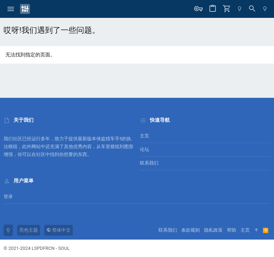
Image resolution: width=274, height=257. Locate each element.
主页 (144, 135)
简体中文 (58, 230)
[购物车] (227, 8)
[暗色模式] (239, 8)
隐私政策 (213, 230)
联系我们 (149, 163)
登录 (8, 196)
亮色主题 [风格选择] (28, 230)
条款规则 (190, 230)
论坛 (144, 149)
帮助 (231, 230)
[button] (11, 8)
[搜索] (252, 8)
